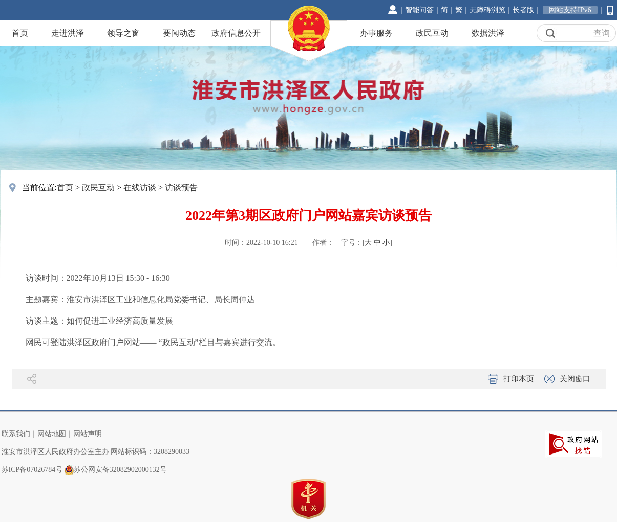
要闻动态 (179, 33)
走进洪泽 (67, 33)
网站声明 (87, 434)
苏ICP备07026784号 (32, 469)
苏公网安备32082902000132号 (120, 469)
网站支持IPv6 (570, 10)
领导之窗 (123, 33)
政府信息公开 (236, 33)
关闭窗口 (575, 379)
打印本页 (518, 379)
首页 (20, 33)
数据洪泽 (488, 33)
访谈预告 (181, 187)
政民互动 (432, 33)
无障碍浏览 (487, 10)
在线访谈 (139, 187)
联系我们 (16, 434)
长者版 (523, 10)
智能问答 (419, 10)
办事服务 (376, 33)
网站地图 (51, 434)
